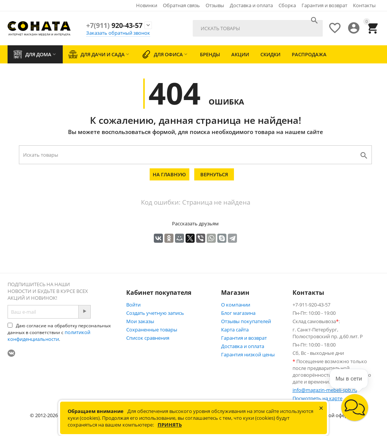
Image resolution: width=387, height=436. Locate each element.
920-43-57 (114, 25)
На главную (169, 174)
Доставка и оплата (251, 5)
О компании (235, 304)
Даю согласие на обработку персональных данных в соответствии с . (59, 332)
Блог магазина (238, 313)
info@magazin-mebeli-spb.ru (325, 390)
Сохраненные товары (151, 329)
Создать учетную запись (155, 313)
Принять (170, 424)
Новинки (146, 5)
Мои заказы (140, 321)
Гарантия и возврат (324, 5)
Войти (133, 304)
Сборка (287, 5)
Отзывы (215, 5)
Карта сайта (235, 329)
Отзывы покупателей (246, 321)
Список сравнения (147, 337)
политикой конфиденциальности (49, 335)
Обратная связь (181, 5)
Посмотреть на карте (317, 398)
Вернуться (214, 174)
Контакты (364, 5)
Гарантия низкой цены (248, 354)
